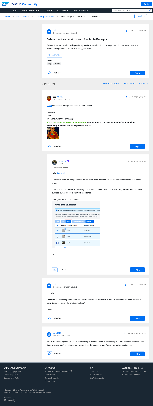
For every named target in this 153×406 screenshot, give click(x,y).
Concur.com (50, 375)
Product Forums (22, 17)
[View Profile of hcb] (54, 30)
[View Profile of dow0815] (57, 333)
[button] (127, 31)
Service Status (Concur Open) (134, 371)
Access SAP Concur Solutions (58, 371)
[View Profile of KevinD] (60, 97)
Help (49, 64)
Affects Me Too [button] (54, 55)
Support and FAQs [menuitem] (80, 11)
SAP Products (96, 375)
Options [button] (141, 16)
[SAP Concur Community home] (11, 4)
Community (30, 4)
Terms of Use (18, 392)
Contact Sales (50, 381)
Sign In (146, 4)
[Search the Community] (132, 10)
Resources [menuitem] (61, 11)
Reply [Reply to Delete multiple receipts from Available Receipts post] (137, 73)
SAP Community (97, 378)
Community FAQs (11, 375)
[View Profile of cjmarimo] (62, 161)
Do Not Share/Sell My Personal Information (37, 392)
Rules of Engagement (12, 371)
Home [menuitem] (15, 11)
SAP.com (94, 371)
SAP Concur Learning (131, 375)
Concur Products (52, 378)
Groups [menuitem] (47, 11)
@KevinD (61, 173)
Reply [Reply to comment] (137, 146)
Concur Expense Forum (44, 17)
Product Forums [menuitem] (29, 11)
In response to (60, 167)
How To (57, 64)
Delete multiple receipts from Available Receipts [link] (80, 17)
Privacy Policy (8, 392)
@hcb (49, 106)
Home (7, 17)
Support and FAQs (11, 378)
